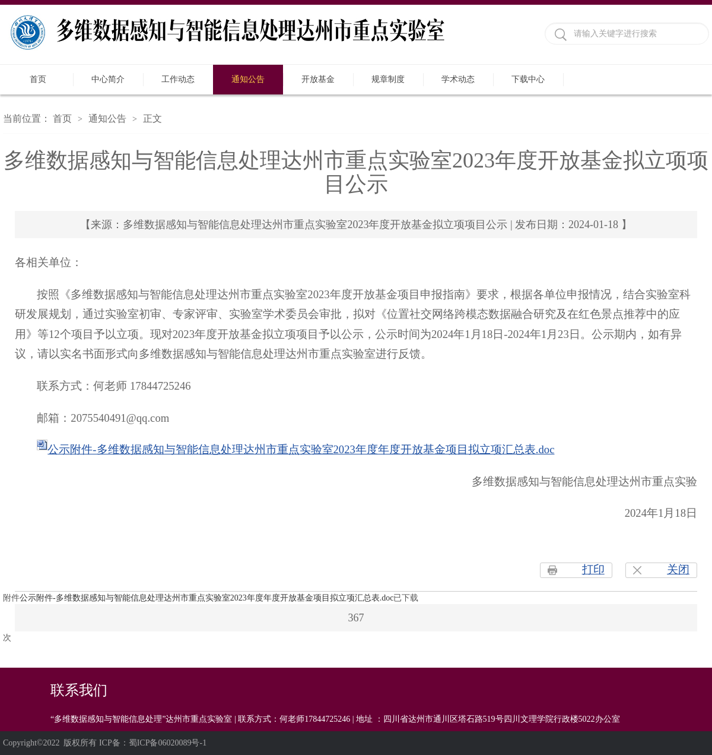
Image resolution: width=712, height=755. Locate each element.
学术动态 (458, 79)
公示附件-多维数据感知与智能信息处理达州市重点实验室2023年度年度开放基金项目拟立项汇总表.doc (300, 449)
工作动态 (178, 79)
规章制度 (388, 79)
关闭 (678, 569)
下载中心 (528, 79)
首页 (38, 79)
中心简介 (108, 79)
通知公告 (248, 79)
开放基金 (318, 79)
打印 (593, 569)
